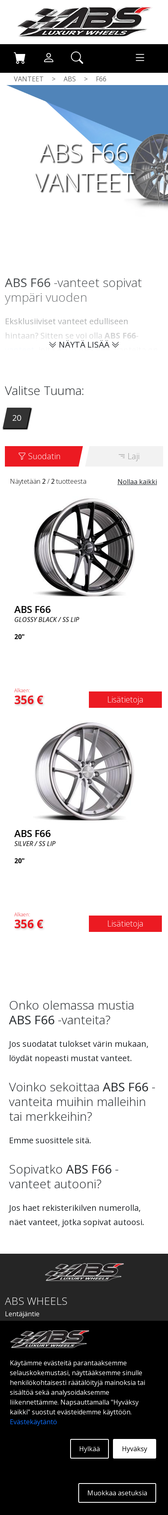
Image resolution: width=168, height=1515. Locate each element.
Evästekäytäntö (33, 1421)
